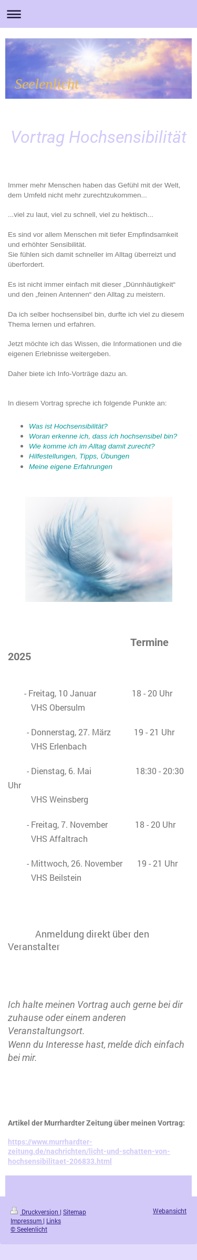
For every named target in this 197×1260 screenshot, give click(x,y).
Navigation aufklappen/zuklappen (98, 14)
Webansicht (169, 1211)
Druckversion (35, 1212)
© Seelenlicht (29, 1229)
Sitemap (74, 1212)
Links (53, 1221)
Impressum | (28, 1221)
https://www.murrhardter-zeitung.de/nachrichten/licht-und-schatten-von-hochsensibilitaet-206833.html (89, 1151)
